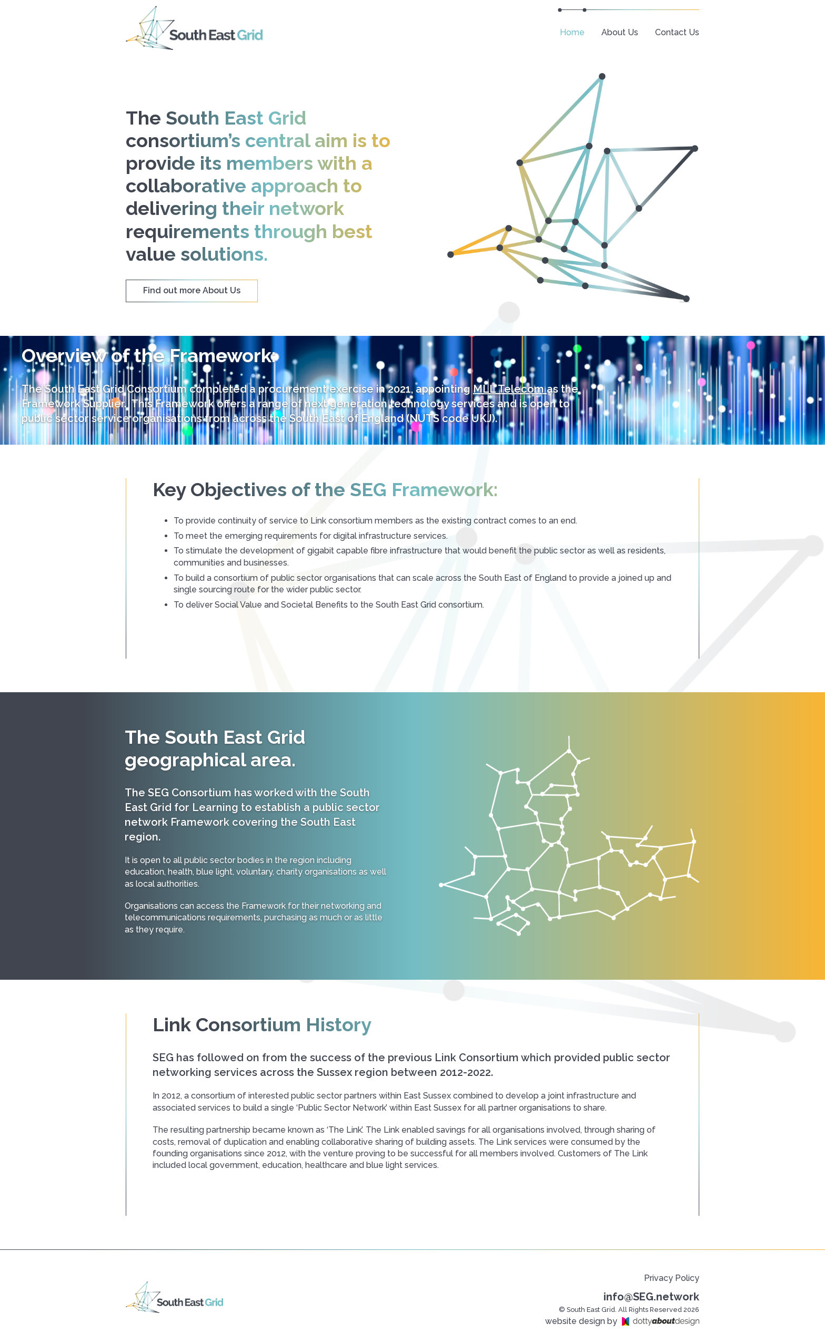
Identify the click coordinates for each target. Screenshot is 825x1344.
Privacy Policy (671, 1278)
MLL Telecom (510, 389)
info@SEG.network (651, 1296)
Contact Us (677, 32)
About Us (619, 32)
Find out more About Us (191, 290)
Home (572, 32)
